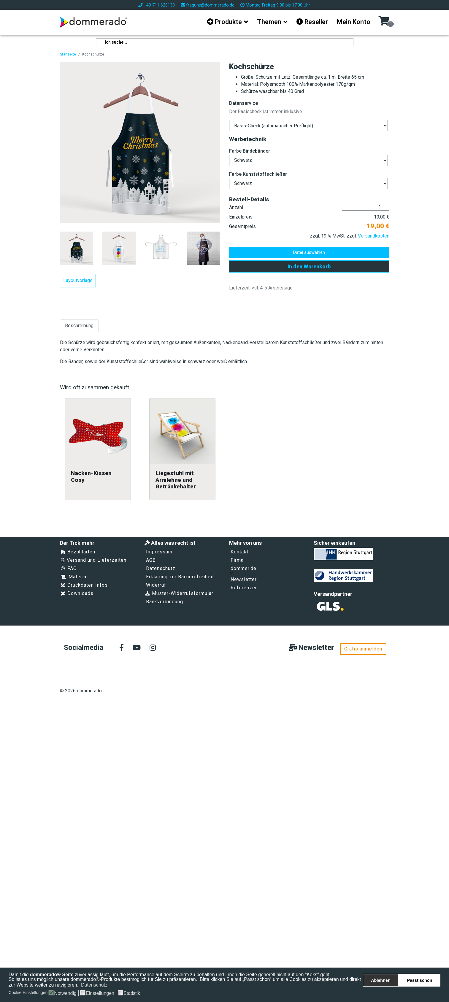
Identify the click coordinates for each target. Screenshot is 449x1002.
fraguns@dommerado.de (210, 5)
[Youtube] (136, 648)
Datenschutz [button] (94, 984)
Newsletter (244, 579)
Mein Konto (353, 22)
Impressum (159, 552)
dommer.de (243, 570)
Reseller (312, 22)
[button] (111, 985)
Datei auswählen (309, 252)
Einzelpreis (241, 217)
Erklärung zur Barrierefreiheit (180, 577)
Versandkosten (373, 236)
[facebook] (121, 648)
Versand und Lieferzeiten (93, 560)
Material (74, 577)
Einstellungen (100, 993)
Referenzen (244, 588)
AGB (151, 560)
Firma (237, 560)
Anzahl (236, 207)
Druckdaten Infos (84, 585)
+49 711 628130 (159, 5)
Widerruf (156, 585)
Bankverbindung (164, 601)
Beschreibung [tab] (79, 325)
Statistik (131, 993)
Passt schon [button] (419, 980)
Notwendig (65, 993)
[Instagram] (152, 648)
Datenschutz (160, 568)
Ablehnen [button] (381, 980)
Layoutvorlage (78, 280)
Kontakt (239, 552)
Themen (269, 22)
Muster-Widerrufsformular (179, 593)
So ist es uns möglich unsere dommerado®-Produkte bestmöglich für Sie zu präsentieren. (104, 979)
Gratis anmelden (363, 649)
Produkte (224, 22)
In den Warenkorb (309, 266)
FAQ (69, 568)
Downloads (77, 593)
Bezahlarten (78, 552)
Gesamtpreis (242, 226)
